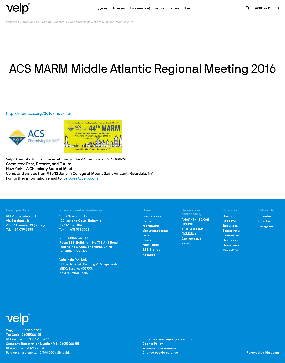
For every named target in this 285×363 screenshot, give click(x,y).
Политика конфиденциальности (167, 339)
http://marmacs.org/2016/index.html (39, 114)
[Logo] (18, 8)
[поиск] (248, 8)
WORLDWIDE (264, 8)
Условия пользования (159, 348)
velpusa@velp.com (80, 178)
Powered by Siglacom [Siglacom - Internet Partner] (263, 353)
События (61, 22)
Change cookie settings (160, 353)
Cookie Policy (152, 344)
